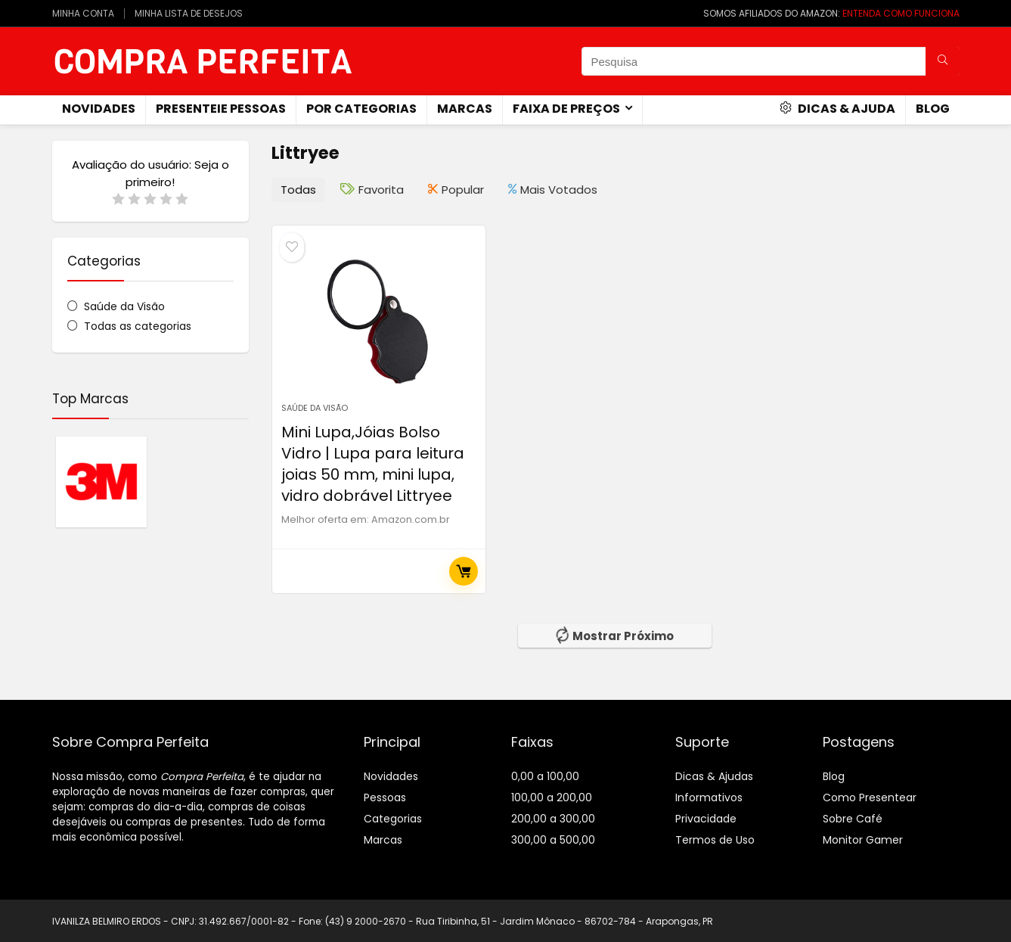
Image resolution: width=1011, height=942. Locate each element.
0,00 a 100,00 (545, 776)
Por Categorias (361, 108)
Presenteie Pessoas (221, 108)
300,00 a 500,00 (553, 839)
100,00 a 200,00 (551, 797)
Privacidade (706, 818)
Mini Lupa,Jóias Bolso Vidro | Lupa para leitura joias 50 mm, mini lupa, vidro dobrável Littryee (372, 463)
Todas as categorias (137, 326)
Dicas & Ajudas (714, 776)
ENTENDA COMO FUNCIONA (901, 13)
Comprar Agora (463, 571)
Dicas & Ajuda (837, 108)
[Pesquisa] (943, 61)
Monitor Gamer (863, 839)
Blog (933, 108)
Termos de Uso (715, 839)
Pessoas (385, 797)
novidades (98, 108)
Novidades (391, 776)
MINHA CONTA (83, 13)
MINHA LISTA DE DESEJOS (189, 13)
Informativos (709, 797)
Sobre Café (852, 818)
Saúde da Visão (124, 306)
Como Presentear (869, 797)
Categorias (393, 818)
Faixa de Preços (566, 108)
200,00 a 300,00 (553, 818)
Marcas (464, 108)
